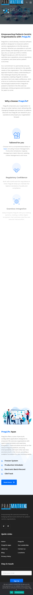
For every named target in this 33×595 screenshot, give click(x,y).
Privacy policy (19, 592)
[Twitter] (3, 526)
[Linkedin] (8, 526)
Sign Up (16, 581)
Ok (11, 592)
